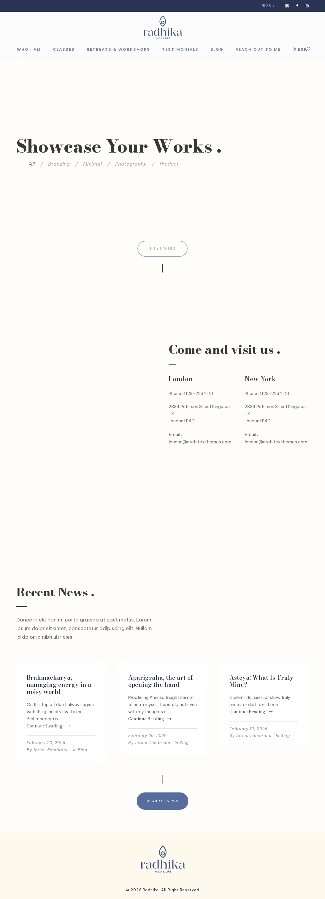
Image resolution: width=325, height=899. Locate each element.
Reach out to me (258, 49)
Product (169, 164)
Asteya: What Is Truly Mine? (261, 681)
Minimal (92, 164)
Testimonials (180, 49)
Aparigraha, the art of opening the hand (160, 681)
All (32, 164)
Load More (162, 248)
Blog (216, 49)
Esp (300, 49)
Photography (131, 164)
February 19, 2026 (248, 728)
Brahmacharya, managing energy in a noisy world (59, 684)
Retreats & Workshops (118, 49)
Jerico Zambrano (51, 749)
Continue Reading (48, 726)
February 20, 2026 (46, 742)
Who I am (29, 49)
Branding (59, 164)
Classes (64, 49)
